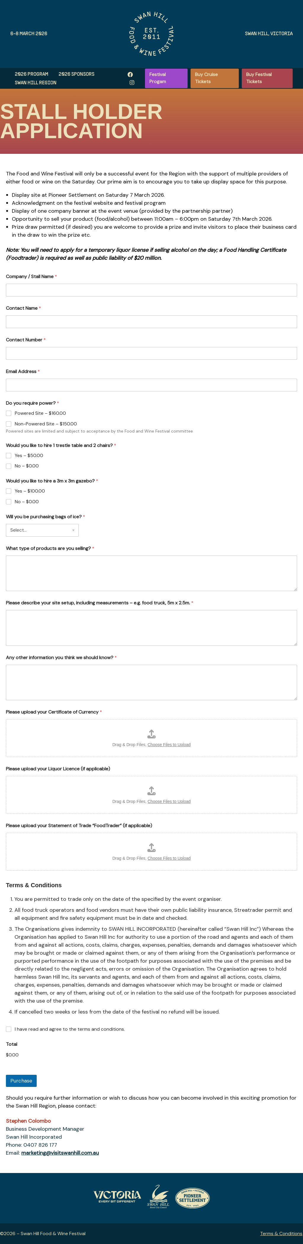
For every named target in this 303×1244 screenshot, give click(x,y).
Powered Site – (40, 413)
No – (27, 466)
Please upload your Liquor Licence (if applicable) (58, 769)
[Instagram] (130, 82)
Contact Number (26, 340)
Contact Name (23, 308)
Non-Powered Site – (46, 424)
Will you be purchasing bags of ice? (45, 516)
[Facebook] (128, 74)
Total (11, 1044)
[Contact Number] (151, 353)
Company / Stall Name (31, 276)
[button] (165, 78)
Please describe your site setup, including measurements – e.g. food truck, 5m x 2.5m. (100, 603)
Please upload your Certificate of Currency (54, 712)
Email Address (23, 371)
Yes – (29, 456)
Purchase (21, 1080)
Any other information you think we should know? (61, 657)
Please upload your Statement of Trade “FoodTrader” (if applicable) (79, 825)
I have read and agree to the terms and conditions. (70, 1029)
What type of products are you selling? (50, 548)
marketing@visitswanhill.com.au (60, 1152)
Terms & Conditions (281, 1233)
